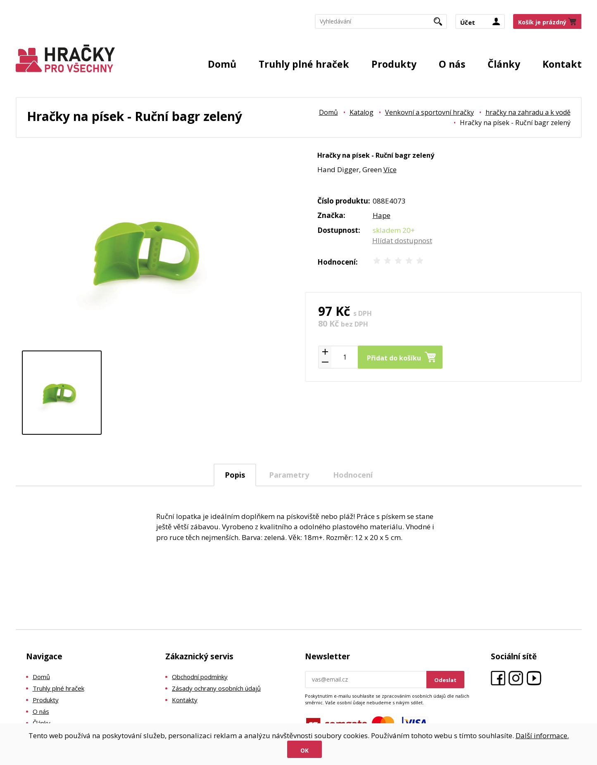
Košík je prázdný (542, 22)
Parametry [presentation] (289, 475)
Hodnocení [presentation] (353, 475)
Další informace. (542, 735)
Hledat (441, 24)
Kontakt (562, 64)
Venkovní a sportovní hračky (429, 112)
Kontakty (184, 700)
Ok (304, 750)
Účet (467, 22)
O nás (452, 64)
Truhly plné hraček (304, 64)
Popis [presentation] (235, 475)
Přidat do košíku (394, 357)
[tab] (235, 475)
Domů (222, 64)
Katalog (361, 112)
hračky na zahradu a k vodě (528, 112)
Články (504, 64)
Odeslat (445, 680)
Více (390, 169)
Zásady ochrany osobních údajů (216, 688)
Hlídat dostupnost (402, 240)
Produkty (393, 64)
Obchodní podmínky (200, 677)
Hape (381, 215)
